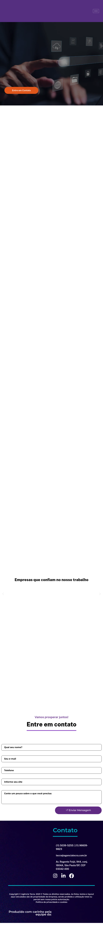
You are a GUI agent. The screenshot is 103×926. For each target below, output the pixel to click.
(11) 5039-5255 (64, 848)
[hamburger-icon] (96, 11)
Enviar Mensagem (78, 813)
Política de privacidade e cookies (51, 905)
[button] (20, 91)
